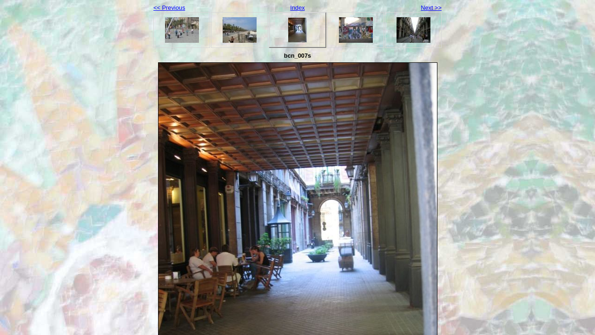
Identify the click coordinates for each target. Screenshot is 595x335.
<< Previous (169, 7)
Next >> (431, 7)
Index (297, 7)
